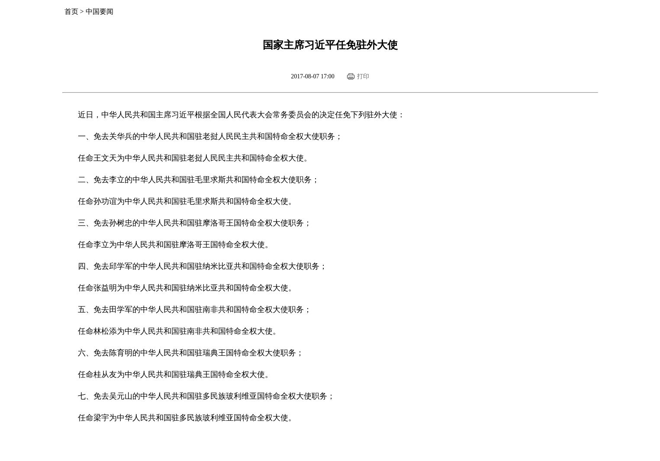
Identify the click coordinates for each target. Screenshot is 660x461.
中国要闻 (99, 11)
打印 (363, 76)
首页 (71, 11)
